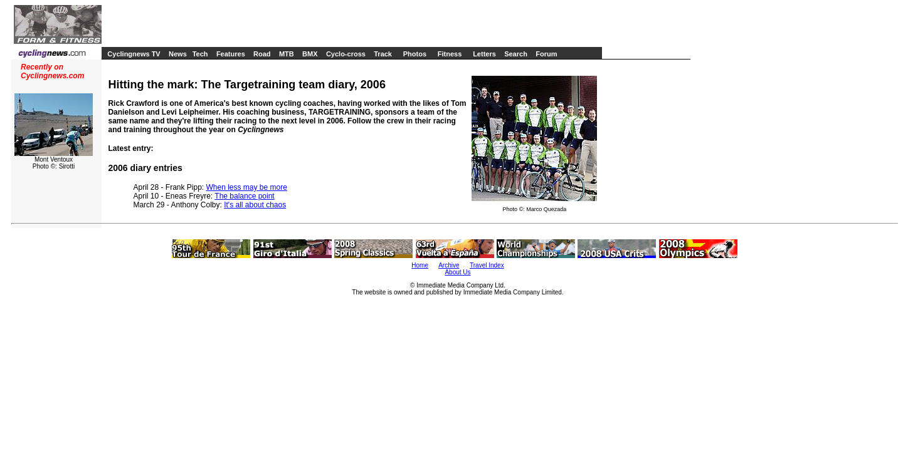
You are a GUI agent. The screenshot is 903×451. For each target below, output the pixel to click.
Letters (484, 54)
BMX (309, 54)
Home (419, 265)
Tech (200, 54)
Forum (546, 54)
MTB (286, 54)
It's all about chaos (255, 204)
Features (230, 54)
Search (515, 54)
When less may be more (246, 187)
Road (262, 54)
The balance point (244, 196)
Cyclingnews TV (133, 54)
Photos (414, 54)
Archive (448, 265)
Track (383, 54)
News (178, 54)
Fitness (450, 54)
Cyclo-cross (346, 54)
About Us (457, 272)
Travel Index (487, 265)
